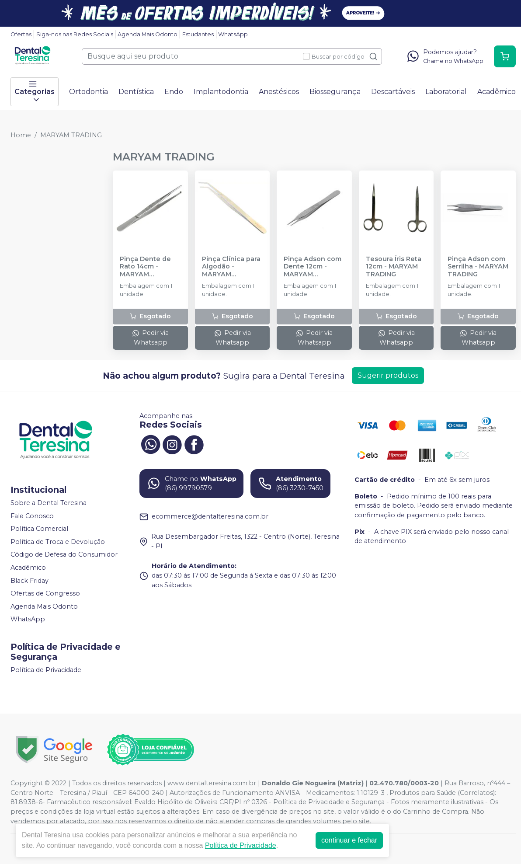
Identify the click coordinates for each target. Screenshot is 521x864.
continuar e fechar (349, 840)
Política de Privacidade (45, 670)
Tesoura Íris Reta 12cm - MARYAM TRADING (393, 266)
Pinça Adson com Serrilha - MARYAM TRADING (478, 266)
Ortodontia (88, 91)
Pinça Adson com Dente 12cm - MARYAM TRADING (312, 266)
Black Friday (29, 581)
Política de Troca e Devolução (57, 542)
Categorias (34, 92)
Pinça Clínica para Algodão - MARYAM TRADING (231, 266)
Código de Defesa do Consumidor (64, 555)
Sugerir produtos (388, 375)
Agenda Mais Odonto (147, 34)
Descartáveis (393, 91)
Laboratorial (446, 91)
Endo (173, 91)
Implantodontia (221, 91)
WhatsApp (233, 34)
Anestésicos (279, 91)
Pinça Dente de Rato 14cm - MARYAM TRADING (145, 266)
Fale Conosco (32, 516)
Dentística (136, 91)
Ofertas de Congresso (45, 593)
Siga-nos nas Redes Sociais (74, 34)
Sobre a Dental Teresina (48, 503)
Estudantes (198, 34)
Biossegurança (335, 91)
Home (20, 135)
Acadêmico (496, 91)
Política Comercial (39, 529)
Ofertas (20, 34)
